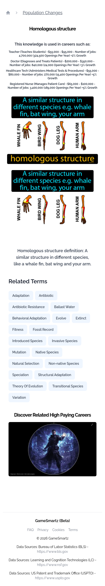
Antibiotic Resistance (28, 307)
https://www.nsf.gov (52, 565)
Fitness (17, 329)
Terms (73, 530)
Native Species (47, 352)
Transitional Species (67, 386)
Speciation (20, 375)
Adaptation (20, 295)
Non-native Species (64, 363)
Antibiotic (46, 295)
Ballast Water (64, 307)
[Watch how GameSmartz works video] (52, 449)
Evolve (61, 318)
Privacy (43, 530)
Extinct (81, 318)
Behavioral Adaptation (29, 318)
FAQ (30, 530)
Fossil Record (43, 329)
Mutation (19, 352)
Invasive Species (65, 341)
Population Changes (42, 12)
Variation (19, 397)
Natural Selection (25, 363)
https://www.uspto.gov (52, 578)
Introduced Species (27, 341)
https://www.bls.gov (52, 551)
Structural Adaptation (54, 375)
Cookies (58, 530)
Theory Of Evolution (27, 386)
